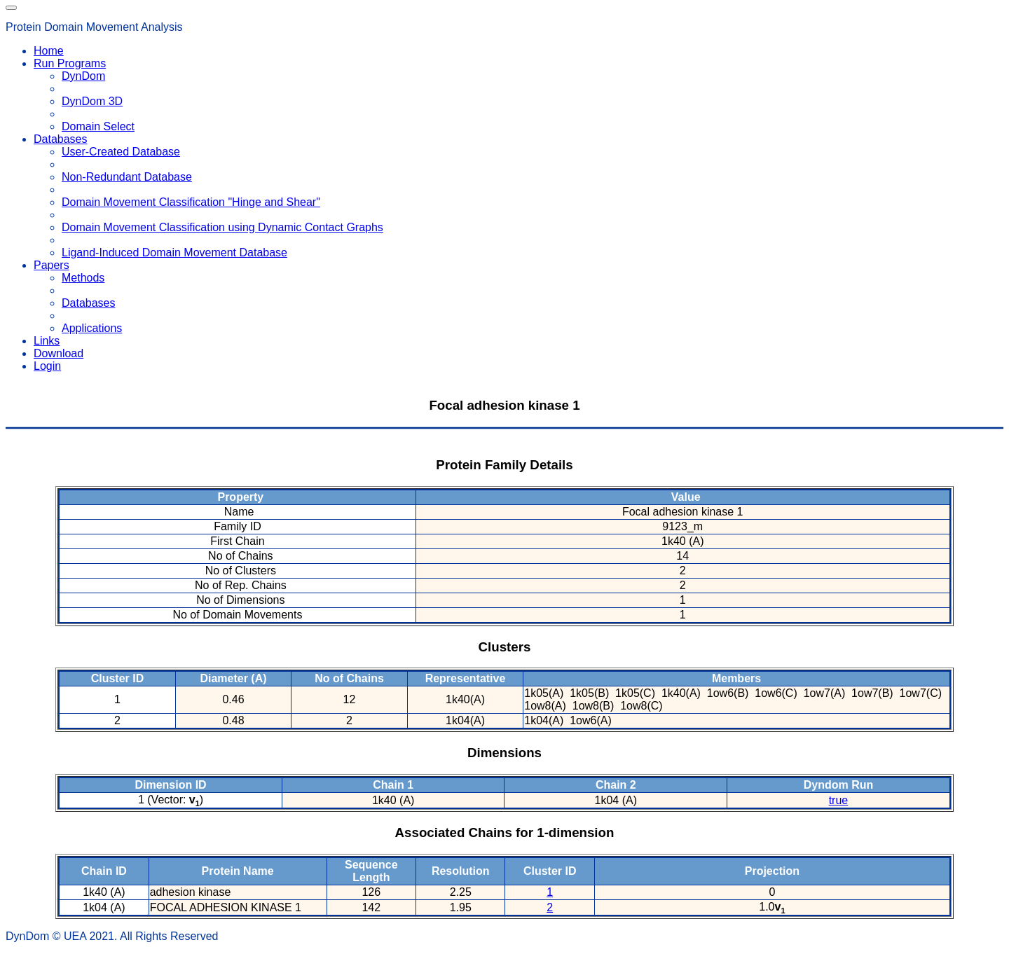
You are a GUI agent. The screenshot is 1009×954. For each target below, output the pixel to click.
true (839, 800)
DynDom (83, 76)
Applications (92, 328)
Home (49, 51)
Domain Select (98, 126)
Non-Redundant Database (127, 177)
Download (58, 353)
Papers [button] (51, 265)
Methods (83, 278)
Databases (89, 303)
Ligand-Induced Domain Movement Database (174, 252)
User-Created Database (121, 152)
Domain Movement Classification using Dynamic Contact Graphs (222, 227)
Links (47, 341)
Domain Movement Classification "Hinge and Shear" (191, 202)
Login (47, 366)
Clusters (505, 647)
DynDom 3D (92, 101)
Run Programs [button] (70, 63)
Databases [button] (61, 139)
